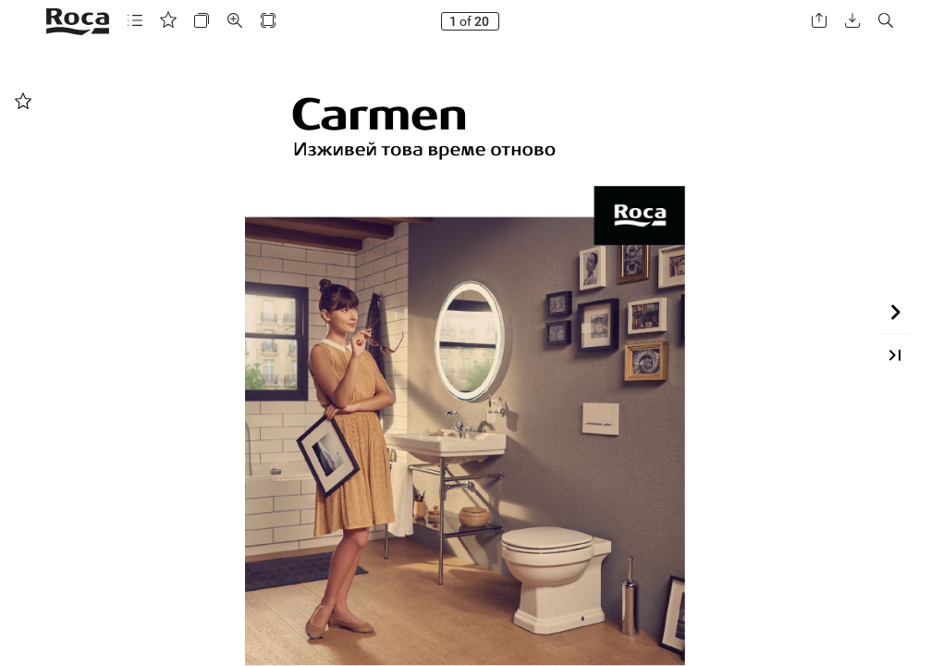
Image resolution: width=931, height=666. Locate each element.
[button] (135, 21)
